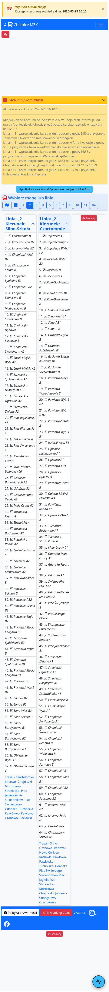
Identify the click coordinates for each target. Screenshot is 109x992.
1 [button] (23, 206)
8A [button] (94, 206)
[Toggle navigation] (100, 25)
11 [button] (85, 206)
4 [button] (43, 206)
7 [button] (63, 206)
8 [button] (70, 206)
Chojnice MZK (20, 24)
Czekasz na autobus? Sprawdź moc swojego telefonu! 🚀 (54, 189)
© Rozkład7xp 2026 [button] (56, 913)
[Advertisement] (54, 67)
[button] (93, 913)
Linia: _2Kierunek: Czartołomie (52, 224)
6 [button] (56, 206)
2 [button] (30, 206)
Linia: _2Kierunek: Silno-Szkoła (17, 224)
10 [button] (77, 206)
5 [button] (50, 206)
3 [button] (36, 206)
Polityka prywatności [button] (20, 913)
